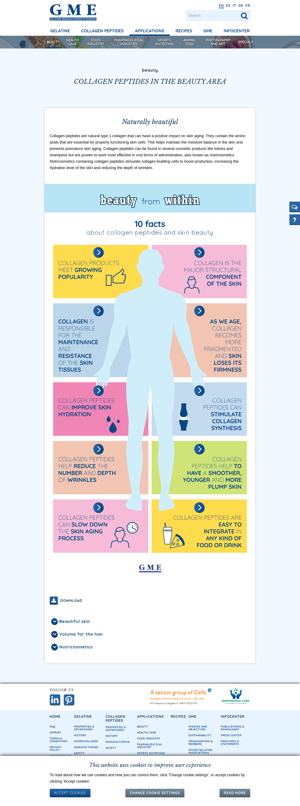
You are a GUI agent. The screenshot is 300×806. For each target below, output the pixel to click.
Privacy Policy (56, 749)
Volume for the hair (81, 634)
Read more (235, 793)
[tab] (150, 621)
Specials (245, 42)
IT (234, 5)
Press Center (231, 735)
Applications (149, 30)
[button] (294, 207)
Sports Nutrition (164, 42)
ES (228, 5)
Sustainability (199, 735)
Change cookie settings (155, 793)
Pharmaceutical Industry (129, 42)
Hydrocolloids (86, 741)
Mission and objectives (197, 728)
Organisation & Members (200, 743)
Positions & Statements (230, 743)
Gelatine (60, 30)
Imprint (55, 732)
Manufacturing (86, 747)
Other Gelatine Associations (200, 751)
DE (240, 5)
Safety (79, 753)
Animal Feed (189, 42)
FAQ (52, 726)
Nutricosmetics (76, 646)
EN (221, 5)
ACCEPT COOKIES (70, 793)
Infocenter (237, 30)
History (80, 735)
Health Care (72, 42)
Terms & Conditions (58, 740)
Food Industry (95, 42)
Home (55, 716)
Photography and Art (218, 42)
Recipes (183, 30)
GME (208, 30)
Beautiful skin (74, 621)
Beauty (53, 42)
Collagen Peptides (102, 30)
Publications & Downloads (232, 728)
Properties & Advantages (84, 728)
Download (71, 600)
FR (247, 5)
